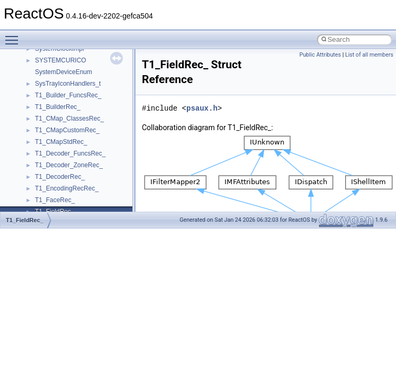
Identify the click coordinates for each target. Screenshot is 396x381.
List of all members (369, 54)
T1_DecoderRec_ (60, 176)
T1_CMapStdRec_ (61, 142)
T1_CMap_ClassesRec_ (69, 118)
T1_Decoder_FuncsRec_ (70, 153)
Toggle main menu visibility (14, 35)
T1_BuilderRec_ (57, 107)
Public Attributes (320, 54)
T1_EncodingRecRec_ (66, 188)
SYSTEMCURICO (60, 60)
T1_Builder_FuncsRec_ (68, 95)
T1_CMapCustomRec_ (67, 130)
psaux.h (202, 108)
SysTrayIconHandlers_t (68, 83)
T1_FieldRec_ (24, 220)
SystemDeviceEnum (63, 72)
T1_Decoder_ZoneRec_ (69, 165)
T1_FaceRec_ (55, 200)
